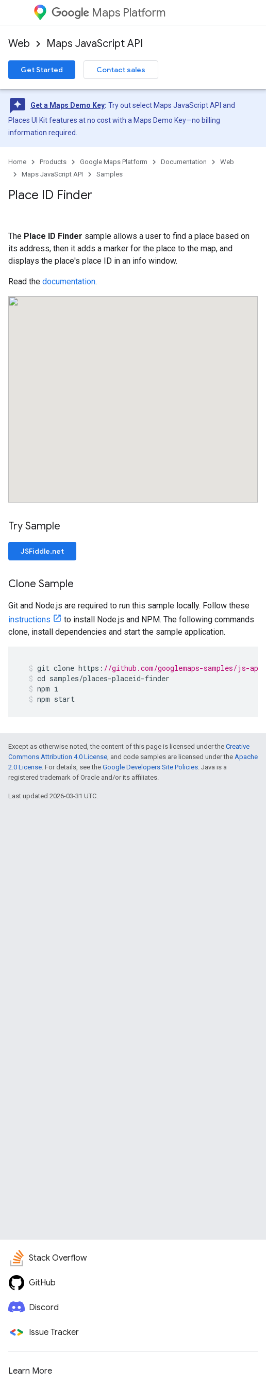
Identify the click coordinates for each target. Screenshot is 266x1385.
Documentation (184, 162)
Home (17, 162)
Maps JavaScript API (94, 43)
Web (19, 43)
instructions (29, 619)
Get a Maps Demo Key (67, 105)
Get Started (42, 69)
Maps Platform (108, 13)
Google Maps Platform (113, 162)
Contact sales (120, 69)
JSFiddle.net (42, 551)
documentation (68, 281)
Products (53, 162)
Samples (109, 174)
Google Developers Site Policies (150, 767)
